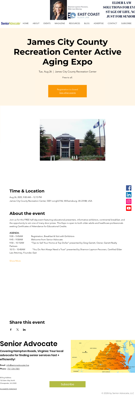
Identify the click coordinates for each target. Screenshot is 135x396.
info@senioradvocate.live (17, 365)
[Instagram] (128, 201)
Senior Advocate (28, 344)
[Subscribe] (67, 384)
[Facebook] (128, 188)
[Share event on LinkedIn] (24, 330)
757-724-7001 (13, 368)
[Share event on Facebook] (11, 330)
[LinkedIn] (128, 194)
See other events (67, 92)
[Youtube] (128, 208)
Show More (15, 261)
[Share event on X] (17, 330)
